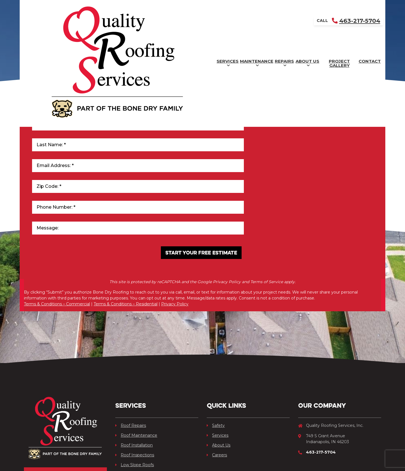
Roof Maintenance (136, 360)
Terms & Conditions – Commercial (57, 234)
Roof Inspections (134, 379)
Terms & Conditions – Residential (126, 234)
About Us (253, 21)
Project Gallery (308, 21)
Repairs (208, 21)
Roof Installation (134, 370)
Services (106, 21)
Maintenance (158, 21)
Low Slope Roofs (134, 389)
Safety (216, 350)
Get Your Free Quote (65, 404)
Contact (360, 21)
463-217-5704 (355, 7)
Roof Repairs (130, 350)
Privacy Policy (174, 234)
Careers (217, 379)
